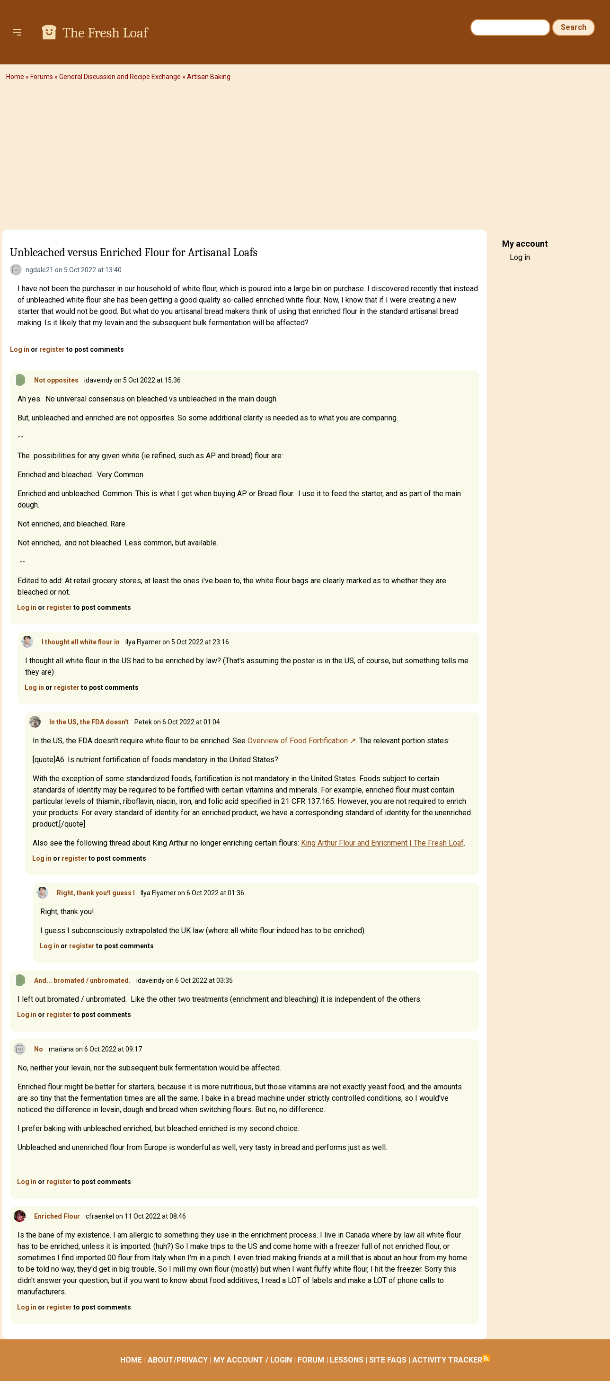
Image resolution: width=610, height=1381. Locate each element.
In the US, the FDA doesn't (89, 722)
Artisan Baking (208, 76)
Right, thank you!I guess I (96, 893)
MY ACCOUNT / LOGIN (252, 1359)
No (38, 1049)
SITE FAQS (388, 1359)
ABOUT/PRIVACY (178, 1359)
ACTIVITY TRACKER (447, 1359)
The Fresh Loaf (105, 33)
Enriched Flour (57, 1216)
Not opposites (56, 380)
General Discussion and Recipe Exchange (120, 76)
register (52, 349)
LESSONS (346, 1359)
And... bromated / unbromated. (82, 980)
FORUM (311, 1359)
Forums (41, 76)
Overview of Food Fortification (298, 740)
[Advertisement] (305, 158)
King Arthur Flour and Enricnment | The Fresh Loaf (382, 842)
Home (15, 76)
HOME (131, 1359)
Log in (19, 349)
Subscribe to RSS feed (486, 1358)
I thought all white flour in (81, 642)
